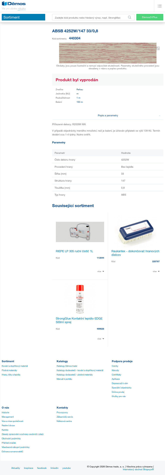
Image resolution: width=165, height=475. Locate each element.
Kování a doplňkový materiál (15, 365)
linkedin (54, 467)
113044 (100, 257)
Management (8, 416)
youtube (66, 467)
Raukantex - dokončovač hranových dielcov (135, 253)
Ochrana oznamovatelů (12, 451)
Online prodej (118, 391)
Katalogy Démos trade (67, 365)
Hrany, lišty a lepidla (11, 374)
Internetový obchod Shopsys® (138, 469)
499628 (100, 328)
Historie (5, 412)
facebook (42, 467)
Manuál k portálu (64, 378)
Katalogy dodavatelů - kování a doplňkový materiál (80, 370)
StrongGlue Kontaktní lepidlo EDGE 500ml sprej (79, 320)
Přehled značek (9, 442)
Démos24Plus (149, 17)
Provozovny (62, 412)
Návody (115, 370)
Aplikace (116, 378)
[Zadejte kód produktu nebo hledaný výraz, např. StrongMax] (93, 17)
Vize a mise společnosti (12, 421)
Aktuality (15, 467)
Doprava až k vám (120, 383)
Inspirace (28, 467)
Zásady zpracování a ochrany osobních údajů (22, 434)
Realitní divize (8, 425)
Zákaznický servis (65, 416)
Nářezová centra (64, 421)
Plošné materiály (9, 370)
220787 (156, 261)
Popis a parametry (129, 115)
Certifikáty (116, 374)
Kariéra (5, 429)
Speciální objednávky (121, 387)
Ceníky (115, 365)
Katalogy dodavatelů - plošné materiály (75, 374)
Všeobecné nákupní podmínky (16, 447)
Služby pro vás (119, 396)
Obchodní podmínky (11, 438)
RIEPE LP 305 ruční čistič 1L (74, 251)
